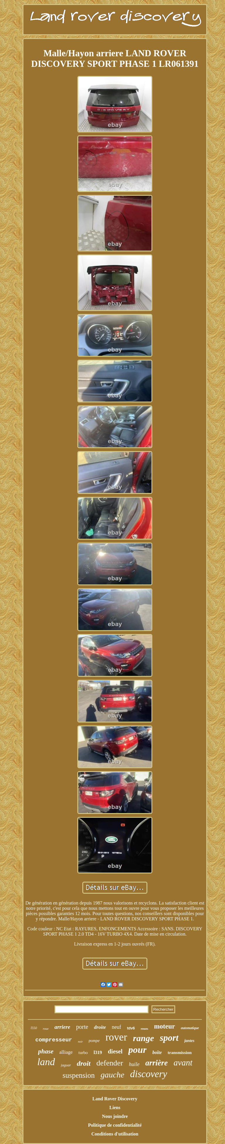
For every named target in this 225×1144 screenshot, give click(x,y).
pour (137, 1049)
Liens (114, 1107)
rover (116, 1037)
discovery (148, 1074)
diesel (115, 1051)
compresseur (53, 1040)
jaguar (66, 1065)
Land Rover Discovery (114, 1098)
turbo (83, 1052)
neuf (116, 1027)
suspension (78, 1075)
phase (46, 1051)
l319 (97, 1052)
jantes (189, 1040)
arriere (62, 1027)
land (46, 1061)
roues (144, 1028)
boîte (157, 1052)
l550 (34, 1028)
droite (100, 1027)
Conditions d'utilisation (115, 1133)
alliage (66, 1052)
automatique (190, 1028)
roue (46, 1028)
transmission (180, 1052)
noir (80, 1041)
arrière (156, 1062)
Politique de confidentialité (115, 1125)
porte (82, 1027)
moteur (164, 1026)
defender (109, 1063)
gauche (112, 1074)
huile (134, 1064)
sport (169, 1038)
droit (84, 1063)
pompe (94, 1040)
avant (182, 1062)
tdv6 (131, 1028)
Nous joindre (115, 1116)
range (143, 1038)
